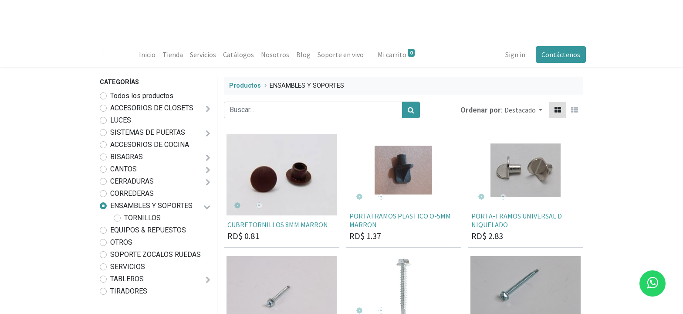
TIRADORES (128, 291)
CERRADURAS (132, 181)
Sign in (513, 54)
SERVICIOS (127, 267)
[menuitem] (150, 54)
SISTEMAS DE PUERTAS (147, 132)
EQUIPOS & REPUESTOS (148, 230)
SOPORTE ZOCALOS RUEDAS (155, 254)
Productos (245, 85)
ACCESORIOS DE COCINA (149, 144)
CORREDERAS (132, 193)
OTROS (121, 242)
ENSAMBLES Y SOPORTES (151, 205)
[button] (523, 110)
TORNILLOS (142, 218)
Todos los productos (141, 96)
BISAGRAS (126, 157)
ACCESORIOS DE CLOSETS (151, 108)
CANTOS (123, 169)
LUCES (120, 120)
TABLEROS (127, 279)
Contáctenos (558, 54)
